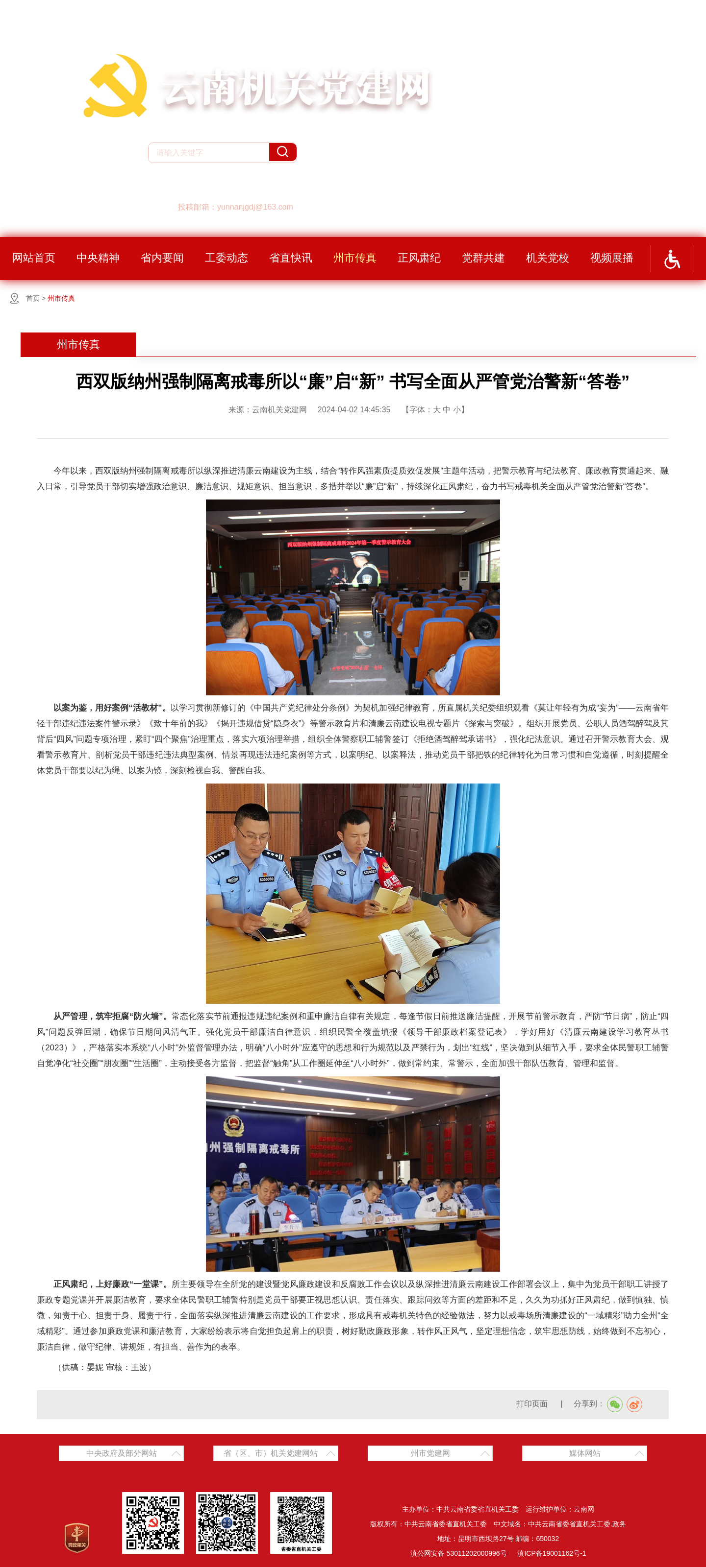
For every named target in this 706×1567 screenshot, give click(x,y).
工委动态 (226, 258)
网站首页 (33, 258)
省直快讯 (290, 258)
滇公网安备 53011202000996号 (458, 1553)
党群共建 (483, 258)
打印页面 (533, 1404)
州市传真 (355, 258)
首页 (33, 298)
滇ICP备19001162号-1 (551, 1553)
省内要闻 (162, 258)
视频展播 (611, 258)
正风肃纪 (419, 258)
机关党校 (547, 258)
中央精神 (98, 258)
